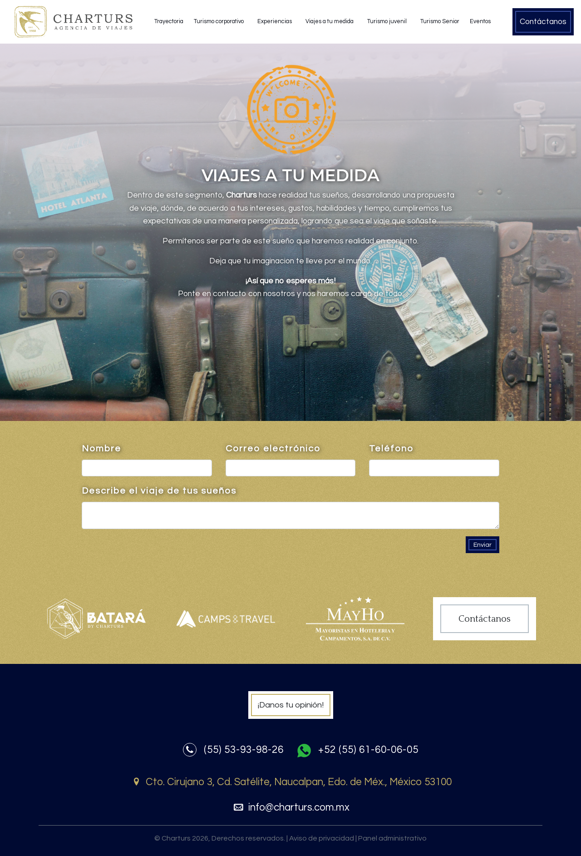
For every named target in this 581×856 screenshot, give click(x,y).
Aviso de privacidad (323, 839)
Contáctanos (543, 22)
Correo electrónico (273, 448)
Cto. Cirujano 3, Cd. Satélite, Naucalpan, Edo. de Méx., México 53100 (290, 782)
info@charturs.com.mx (290, 807)
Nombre (101, 448)
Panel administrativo (392, 838)
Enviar (482, 544)
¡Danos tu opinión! (291, 705)
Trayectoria (168, 22)
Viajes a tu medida (329, 22)
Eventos (480, 22)
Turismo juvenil (387, 22)
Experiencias (274, 22)
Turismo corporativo (219, 22)
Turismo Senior (439, 22)
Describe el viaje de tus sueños (159, 490)
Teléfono (391, 448)
